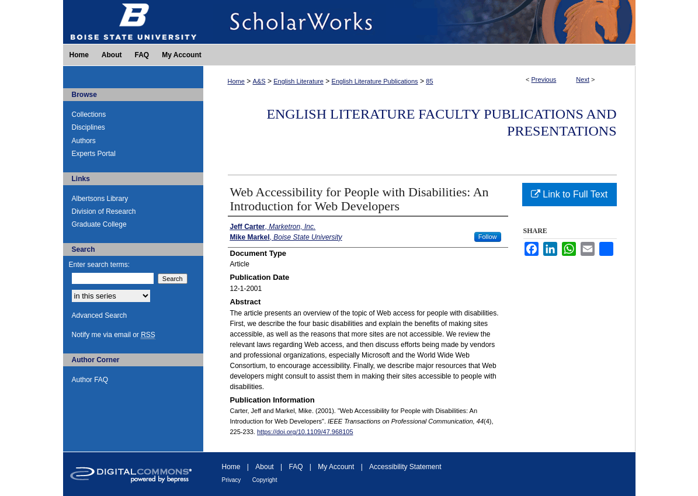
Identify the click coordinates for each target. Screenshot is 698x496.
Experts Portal (94, 154)
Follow (487, 236)
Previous (544, 79)
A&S (259, 81)
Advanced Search (99, 315)
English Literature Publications (375, 81)
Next (582, 79)
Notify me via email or (113, 335)
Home (236, 81)
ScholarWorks (419, 22)
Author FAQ (90, 380)
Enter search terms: (99, 265)
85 (429, 81)
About (264, 467)
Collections (89, 114)
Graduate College (99, 224)
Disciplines (88, 127)
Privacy (231, 480)
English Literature (298, 81)
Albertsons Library (100, 199)
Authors (84, 141)
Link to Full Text (569, 194)
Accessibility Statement (405, 467)
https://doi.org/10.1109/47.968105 (305, 431)
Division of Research (104, 211)
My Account (336, 467)
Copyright (264, 480)
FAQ (296, 467)
